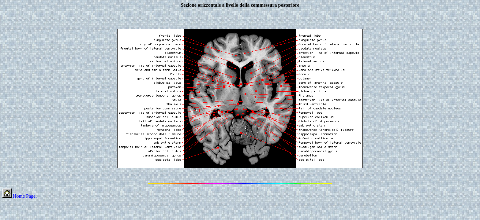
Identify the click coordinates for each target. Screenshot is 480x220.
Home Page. (19, 196)
